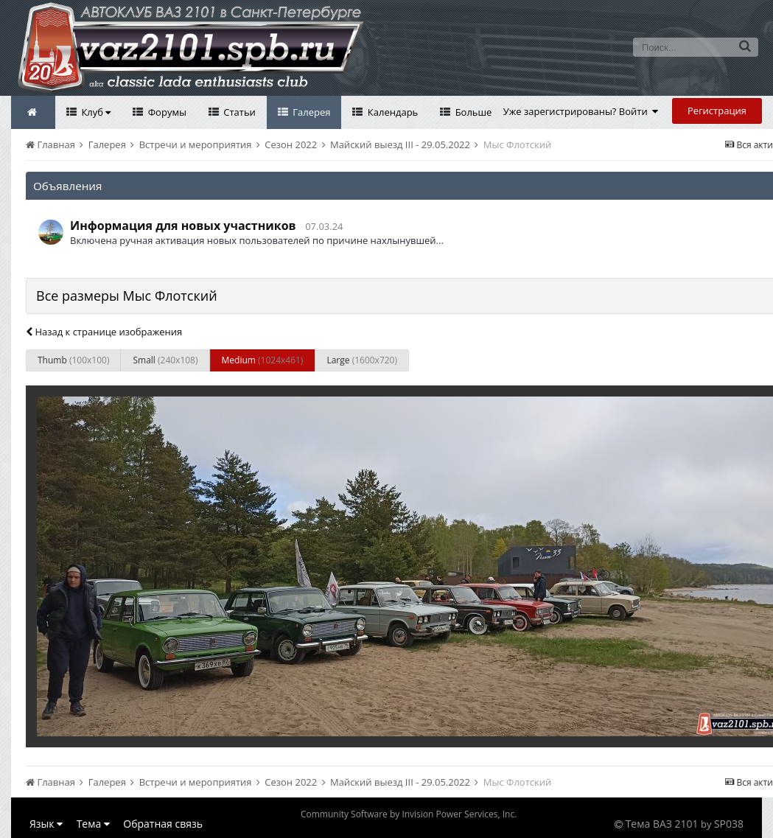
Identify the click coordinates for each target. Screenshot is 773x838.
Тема (93, 824)
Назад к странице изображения (104, 331)
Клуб (95, 112)
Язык (46, 824)
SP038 (729, 824)
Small (165, 360)
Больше (472, 112)
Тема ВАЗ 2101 (662, 824)
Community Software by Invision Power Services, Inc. (409, 814)
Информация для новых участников (183, 225)
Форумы (165, 112)
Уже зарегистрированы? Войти (581, 111)
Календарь (391, 112)
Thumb (73, 360)
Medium (263, 360)
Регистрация (717, 110)
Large (361, 360)
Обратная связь (163, 824)
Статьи (238, 112)
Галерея (310, 112)
